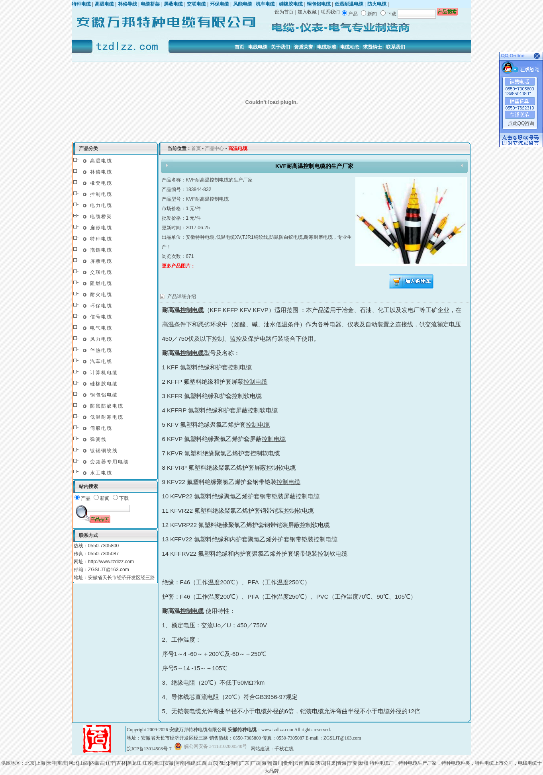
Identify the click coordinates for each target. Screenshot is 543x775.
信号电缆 (101, 317)
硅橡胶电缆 (104, 384)
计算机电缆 (104, 372)
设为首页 (284, 12)
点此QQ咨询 (521, 123)
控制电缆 (101, 194)
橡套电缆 (101, 183)
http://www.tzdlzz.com (111, 561)
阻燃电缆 (101, 283)
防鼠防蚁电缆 (106, 406)
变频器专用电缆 (109, 462)
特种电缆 (101, 239)
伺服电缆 (101, 428)
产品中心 (214, 148)
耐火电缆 (101, 294)
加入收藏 (307, 12)
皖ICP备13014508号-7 (149, 749)
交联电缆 (101, 272)
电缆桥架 (101, 216)
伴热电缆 (101, 350)
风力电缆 (101, 339)
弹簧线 (98, 439)
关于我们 (280, 47)
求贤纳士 (372, 47)
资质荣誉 (303, 47)
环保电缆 (101, 305)
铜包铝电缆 (104, 395)
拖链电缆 (101, 250)
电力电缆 (101, 205)
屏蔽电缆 (101, 261)
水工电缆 (101, 473)
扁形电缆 (101, 227)
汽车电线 (101, 361)
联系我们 (330, 12)
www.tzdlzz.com (277, 729)
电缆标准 (326, 47)
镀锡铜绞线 (104, 450)
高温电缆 (101, 161)
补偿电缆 (101, 172)
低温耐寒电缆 (106, 417)
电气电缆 (101, 328)
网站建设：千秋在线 (272, 749)
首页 (239, 47)
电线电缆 (257, 47)
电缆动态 (349, 47)
